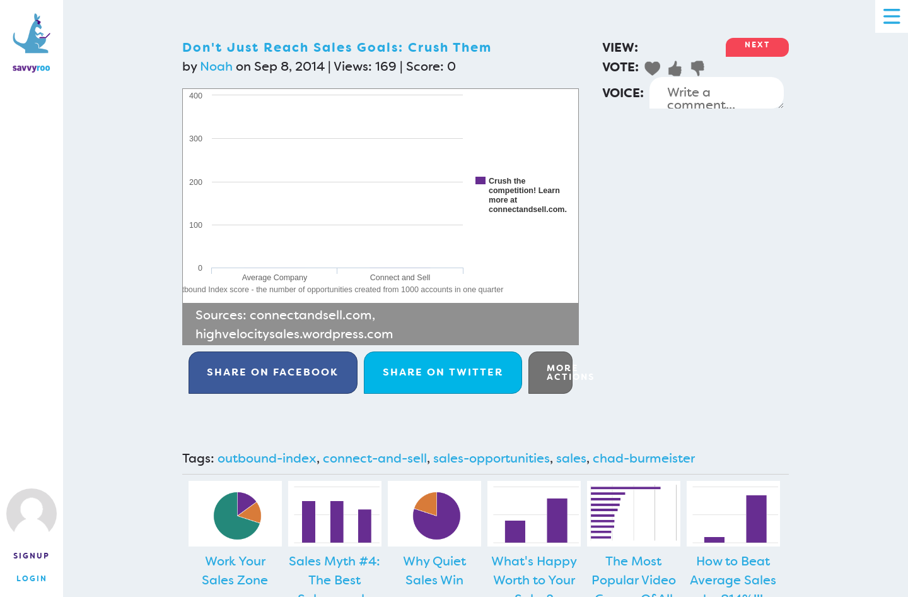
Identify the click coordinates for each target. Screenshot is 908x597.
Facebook (273, 372)
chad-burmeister (644, 458)
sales (571, 458)
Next (757, 45)
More (560, 372)
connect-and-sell (375, 458)
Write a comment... (716, 93)
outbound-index (267, 458)
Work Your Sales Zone (235, 570)
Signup (31, 556)
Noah (216, 66)
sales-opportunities (491, 458)
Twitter (443, 372)
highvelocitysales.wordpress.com (294, 334)
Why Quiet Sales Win (434, 570)
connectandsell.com (311, 315)
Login (31, 579)
